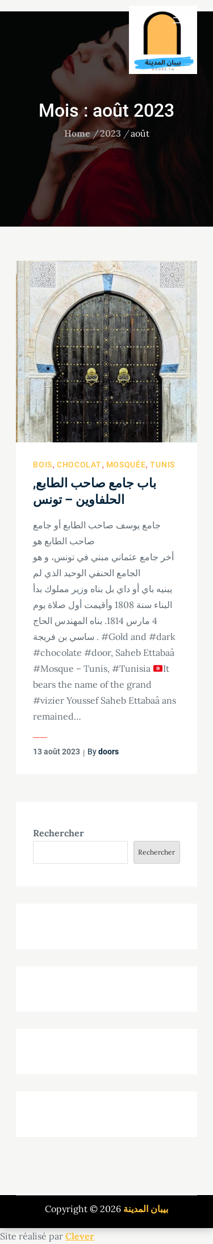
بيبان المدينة (145, 1208)
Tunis (162, 464)
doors (108, 751)
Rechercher (58, 833)
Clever (79, 1236)
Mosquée (126, 464)
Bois (42, 464)
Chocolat (79, 464)
